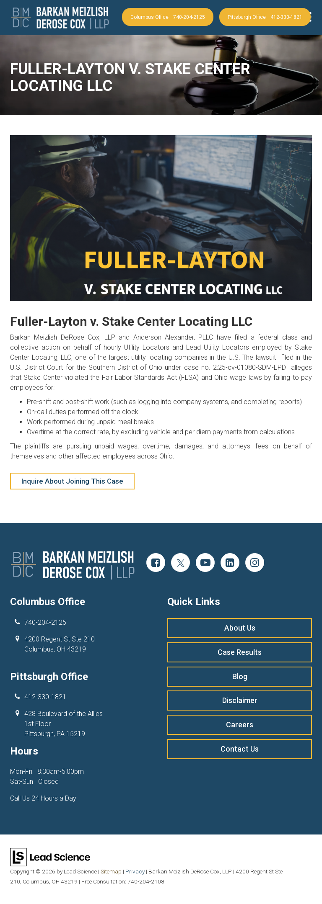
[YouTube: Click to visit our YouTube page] (205, 564)
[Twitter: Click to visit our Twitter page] (180, 564)
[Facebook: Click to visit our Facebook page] (155, 564)
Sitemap (111, 871)
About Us (239, 627)
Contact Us (240, 748)
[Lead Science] (50, 857)
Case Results (240, 651)
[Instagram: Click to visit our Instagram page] (254, 564)
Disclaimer (239, 699)
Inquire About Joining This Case (72, 481)
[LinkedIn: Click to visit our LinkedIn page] (230, 564)
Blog (239, 676)
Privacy (135, 871)
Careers (239, 723)
